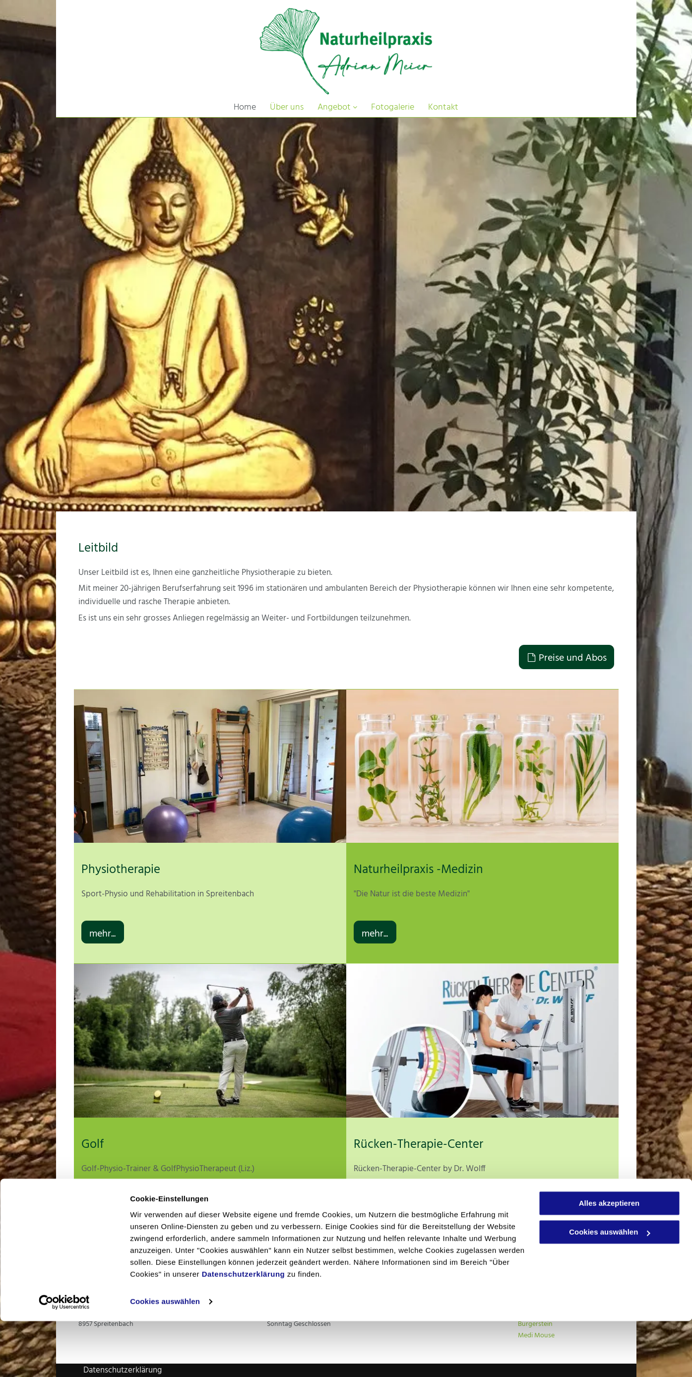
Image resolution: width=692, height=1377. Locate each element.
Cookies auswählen (165, 1357)
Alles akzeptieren (609, 1259)
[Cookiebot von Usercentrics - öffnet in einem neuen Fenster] (64, 1357)
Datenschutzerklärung (243, 1330)
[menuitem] (245, 107)
